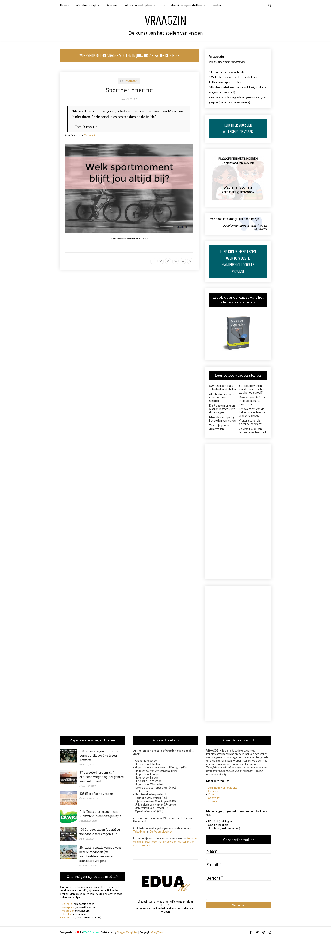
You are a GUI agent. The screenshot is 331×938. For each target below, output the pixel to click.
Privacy (212, 801)
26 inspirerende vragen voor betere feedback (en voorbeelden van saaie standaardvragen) (100, 854)
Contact (213, 794)
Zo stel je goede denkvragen (219, 427)
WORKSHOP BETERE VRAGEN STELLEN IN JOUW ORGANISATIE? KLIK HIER (129, 56)
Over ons (213, 791)
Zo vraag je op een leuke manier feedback (253, 430)
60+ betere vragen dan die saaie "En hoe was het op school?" (252, 389)
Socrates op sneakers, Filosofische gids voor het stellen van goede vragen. (165, 842)
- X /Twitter (67, 917)
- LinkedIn (66, 904)
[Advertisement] (238, 512)
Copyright (214, 797)
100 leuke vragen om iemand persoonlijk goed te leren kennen (100, 755)
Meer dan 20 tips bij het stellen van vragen (222, 418)
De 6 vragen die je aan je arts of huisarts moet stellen (252, 401)
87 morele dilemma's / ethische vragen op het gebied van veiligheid (101, 776)
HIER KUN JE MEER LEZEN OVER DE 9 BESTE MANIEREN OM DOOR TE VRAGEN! (238, 262)
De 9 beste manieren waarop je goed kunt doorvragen (222, 409)
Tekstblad (139, 831)
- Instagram (67, 907)
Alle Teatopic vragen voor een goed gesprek (222, 397)
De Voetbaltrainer (161, 831)
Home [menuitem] (64, 5)
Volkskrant (89, 135)
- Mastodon (67, 910)
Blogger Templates (127, 932)
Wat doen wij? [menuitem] (86, 5)
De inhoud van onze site (222, 787)
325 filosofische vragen (96, 794)
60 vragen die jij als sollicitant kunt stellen (222, 387)
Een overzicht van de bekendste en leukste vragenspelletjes (252, 412)
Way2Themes (91, 932)
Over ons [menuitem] (112, 5)
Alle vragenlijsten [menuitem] (138, 5)
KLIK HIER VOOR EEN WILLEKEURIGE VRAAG (238, 128)
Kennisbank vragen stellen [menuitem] (181, 5)
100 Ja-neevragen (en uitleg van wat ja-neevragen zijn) (99, 831)
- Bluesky (65, 914)
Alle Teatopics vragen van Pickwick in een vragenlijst (100, 814)
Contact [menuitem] (217, 5)
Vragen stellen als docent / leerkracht (250, 422)
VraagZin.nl (157, 932)
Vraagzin (165, 21)
